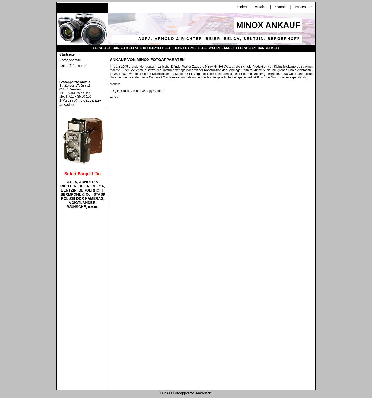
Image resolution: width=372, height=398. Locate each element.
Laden (242, 7)
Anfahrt (260, 7)
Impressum (304, 7)
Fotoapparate (70, 60)
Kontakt (280, 7)
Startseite (67, 54)
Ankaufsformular (72, 66)
